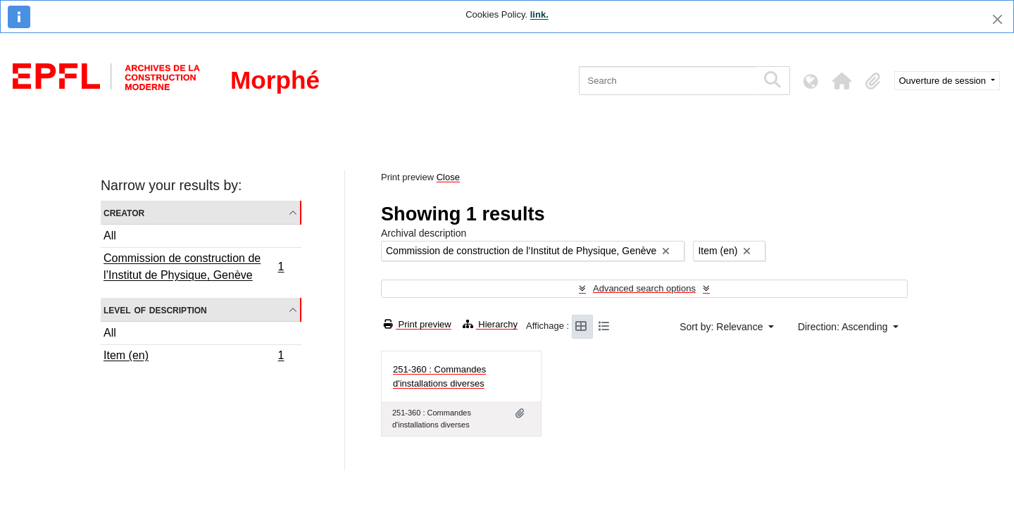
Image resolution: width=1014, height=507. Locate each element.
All (110, 236)
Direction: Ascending (844, 326)
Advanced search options (644, 288)
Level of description (155, 309)
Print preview (417, 324)
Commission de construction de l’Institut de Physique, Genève (193, 266)
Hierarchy (490, 324)
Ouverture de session (944, 80)
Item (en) (193, 357)
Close (448, 177)
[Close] (997, 19)
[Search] (668, 80)
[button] (842, 81)
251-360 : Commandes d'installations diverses (439, 376)
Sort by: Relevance (722, 326)
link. (539, 14)
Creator (124, 212)
